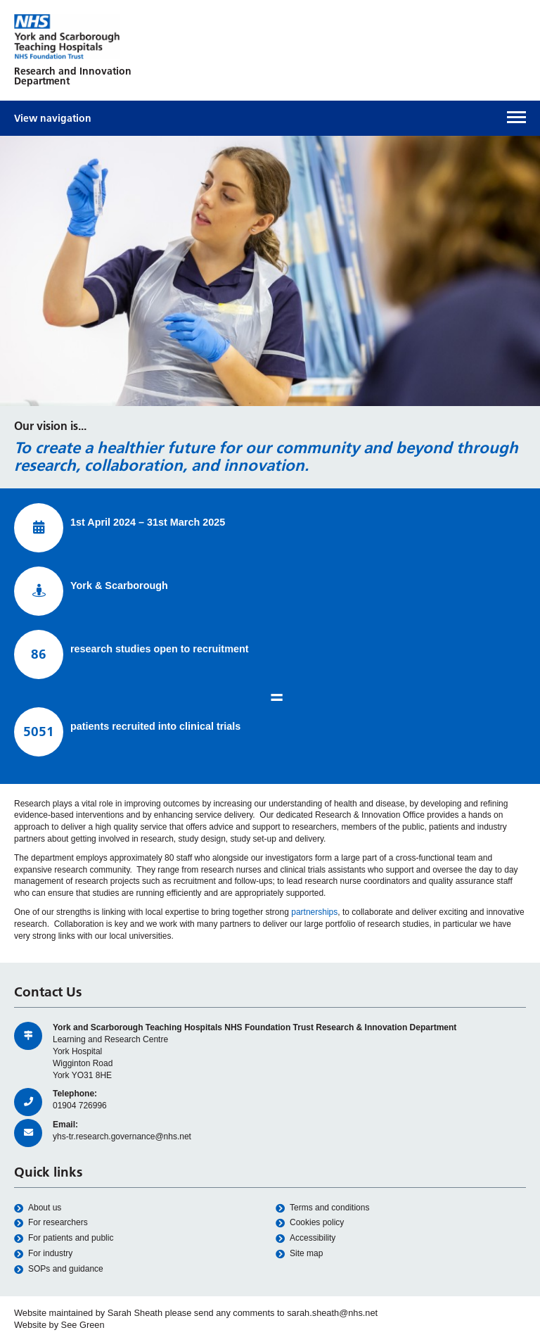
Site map (299, 1253)
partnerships (314, 912)
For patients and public (63, 1238)
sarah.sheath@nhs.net (332, 1313)
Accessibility (305, 1238)
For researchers (51, 1222)
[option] (270, 271)
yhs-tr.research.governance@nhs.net (122, 1136)
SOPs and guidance (58, 1269)
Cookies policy (310, 1222)
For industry (43, 1253)
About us (37, 1208)
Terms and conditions (322, 1208)
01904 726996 (80, 1105)
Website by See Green (59, 1324)
